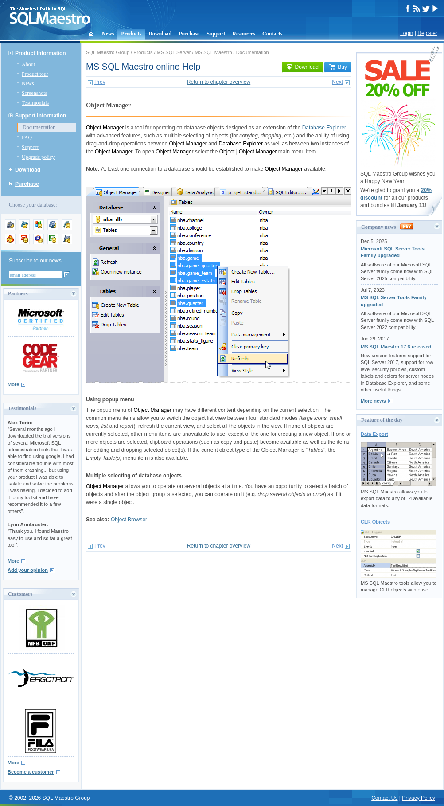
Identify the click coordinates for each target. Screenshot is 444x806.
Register (427, 33)
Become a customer (31, 772)
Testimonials (35, 103)
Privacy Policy (418, 798)
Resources (243, 34)
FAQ (27, 137)
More (13, 384)
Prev (99, 82)
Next (337, 82)
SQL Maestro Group (107, 52)
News (108, 34)
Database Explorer (324, 128)
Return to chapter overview (218, 82)
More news (373, 400)
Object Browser (129, 519)
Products (131, 34)
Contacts (272, 34)
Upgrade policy (38, 157)
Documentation (39, 127)
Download (159, 34)
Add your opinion (28, 570)
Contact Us (384, 798)
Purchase (189, 34)
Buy (338, 67)
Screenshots (34, 93)
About (28, 64)
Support (215, 34)
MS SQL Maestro (213, 52)
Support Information (40, 116)
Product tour (35, 74)
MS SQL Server (174, 52)
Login (406, 33)
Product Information (40, 53)
